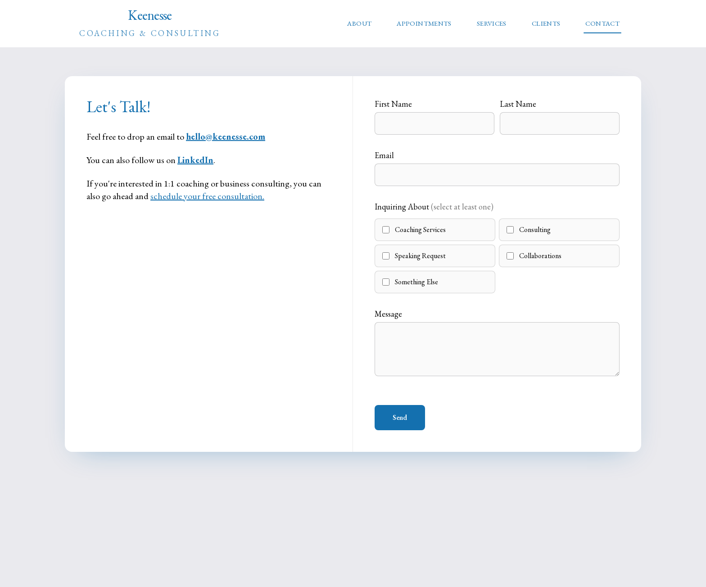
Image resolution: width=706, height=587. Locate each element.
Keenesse (150, 22)
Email (384, 155)
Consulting (529, 229)
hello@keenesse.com (225, 136)
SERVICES (492, 23)
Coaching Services (414, 229)
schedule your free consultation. (207, 196)
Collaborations (534, 255)
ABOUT (359, 23)
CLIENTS (546, 23)
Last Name (518, 104)
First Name (393, 104)
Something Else (410, 282)
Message (388, 314)
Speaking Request (414, 255)
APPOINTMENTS (424, 23)
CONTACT (602, 23)
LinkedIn (195, 160)
